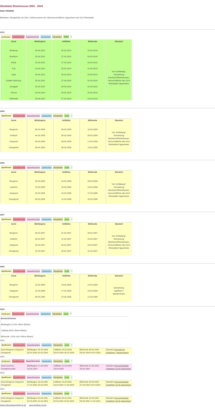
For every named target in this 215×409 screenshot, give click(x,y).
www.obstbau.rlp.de (37, 405)
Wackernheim (123, 353)
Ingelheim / (111, 353)
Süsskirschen (18, 37)
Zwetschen (46, 37)
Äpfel (67, 116)
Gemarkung (119, 350)
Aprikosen (6, 37)
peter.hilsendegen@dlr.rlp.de (13, 405)
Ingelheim (110, 369)
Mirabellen (57, 37)
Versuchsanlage (121, 366)
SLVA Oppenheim (123, 369)
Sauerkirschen (32, 37)
